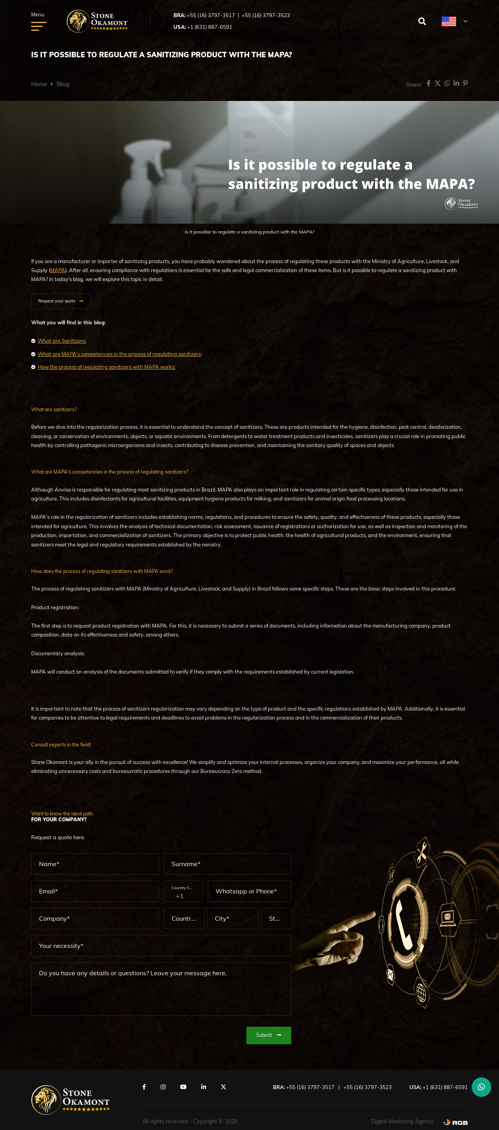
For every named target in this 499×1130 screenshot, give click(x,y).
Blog (63, 84)
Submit (268, 1034)
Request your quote (57, 301)
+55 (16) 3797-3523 (266, 15)
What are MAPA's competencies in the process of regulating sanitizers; (120, 354)
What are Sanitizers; (62, 341)
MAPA (57, 270)
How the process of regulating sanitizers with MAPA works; (106, 367)
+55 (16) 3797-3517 (211, 15)
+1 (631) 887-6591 (209, 27)
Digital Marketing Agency (402, 1121)
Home (39, 84)
